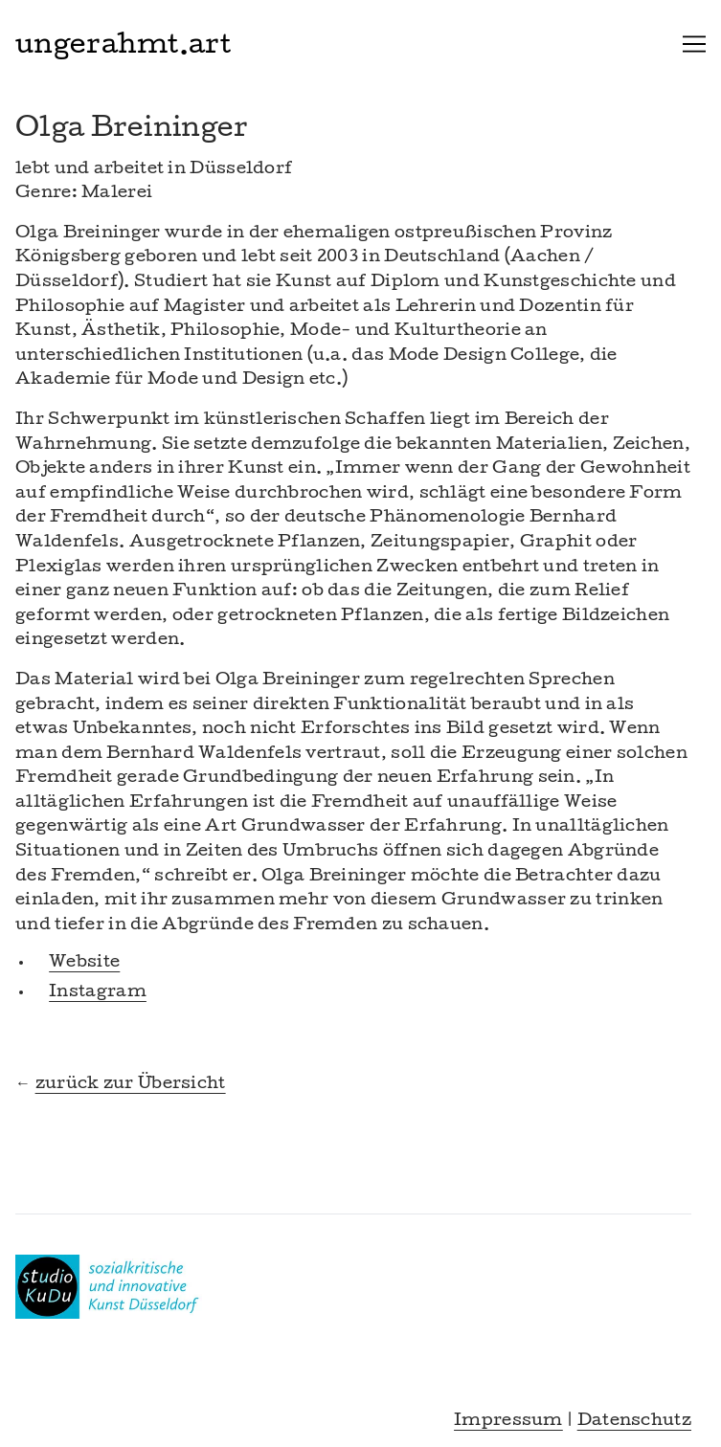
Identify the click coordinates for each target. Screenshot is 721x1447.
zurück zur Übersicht (130, 1085)
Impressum (508, 1422)
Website (84, 963)
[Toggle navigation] (694, 44)
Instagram (97, 993)
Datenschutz (634, 1422)
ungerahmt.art (123, 46)
